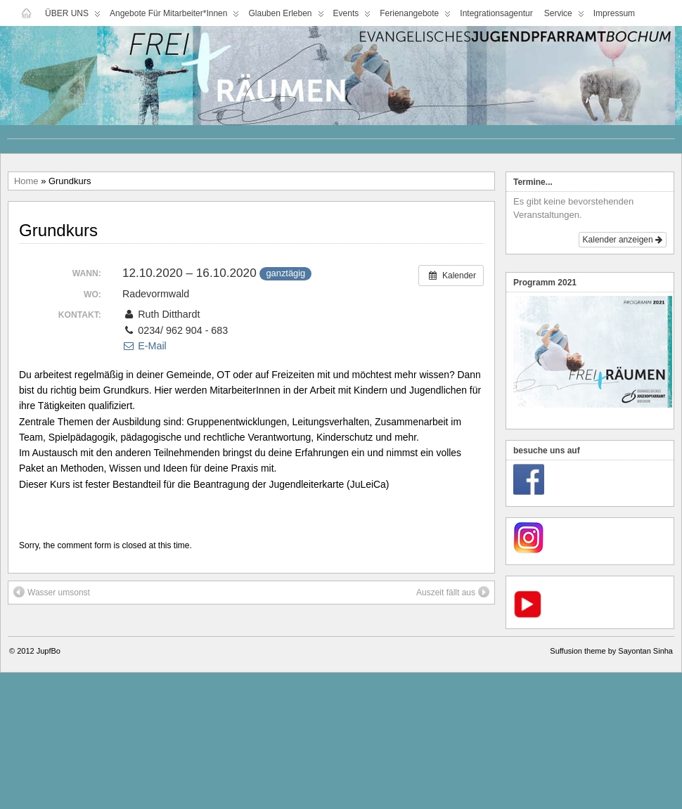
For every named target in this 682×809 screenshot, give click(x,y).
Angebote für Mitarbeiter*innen (174, 16)
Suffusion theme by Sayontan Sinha (611, 651)
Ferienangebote (415, 16)
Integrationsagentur (496, 13)
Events (352, 16)
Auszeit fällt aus (452, 591)
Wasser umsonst (51, 591)
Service (564, 16)
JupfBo (48, 651)
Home (26, 181)
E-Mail (144, 345)
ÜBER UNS (73, 16)
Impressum (614, 13)
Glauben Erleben (285, 16)
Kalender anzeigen (622, 240)
